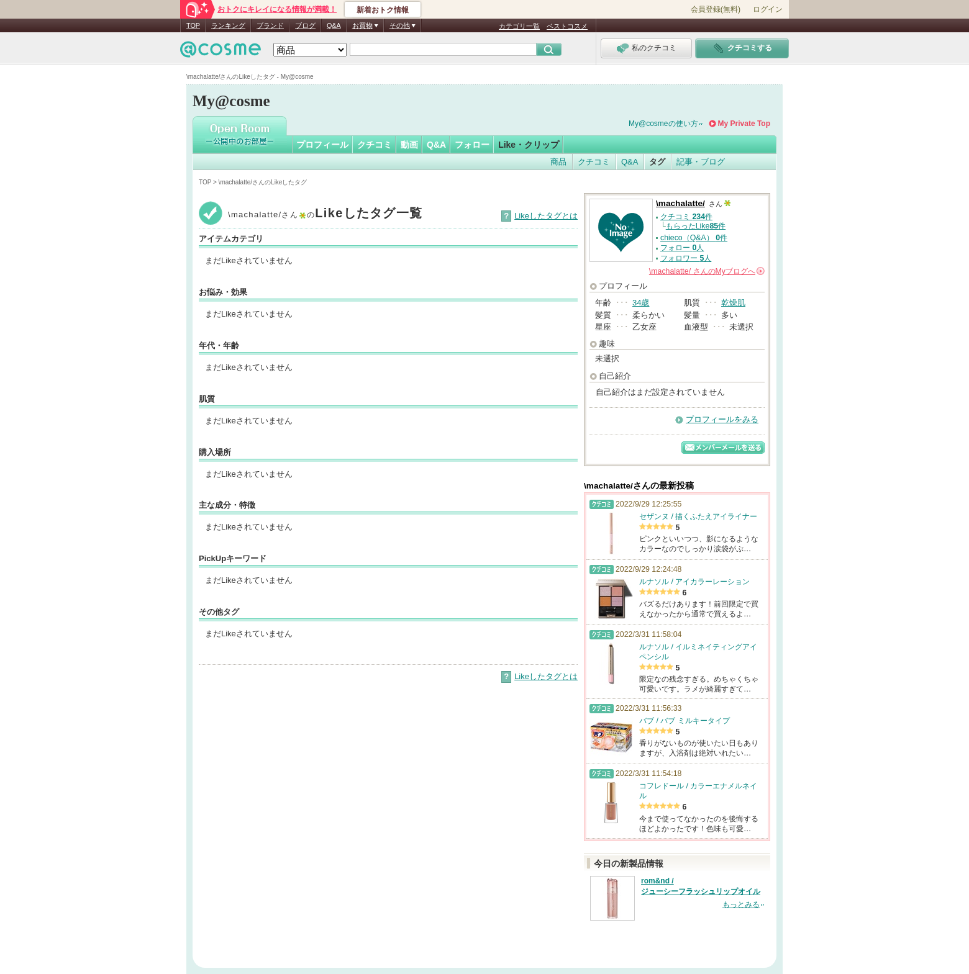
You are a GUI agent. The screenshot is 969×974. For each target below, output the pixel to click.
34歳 (640, 302)
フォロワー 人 (685, 258)
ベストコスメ (567, 26)
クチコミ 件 (686, 216)
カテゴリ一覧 (519, 26)
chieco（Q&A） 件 (693, 237)
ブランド (270, 25)
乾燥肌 (733, 302)
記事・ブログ (700, 161)
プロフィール (322, 145)
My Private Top (744, 123)
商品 (558, 161)
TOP (193, 25)
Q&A (334, 25)
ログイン (768, 9)
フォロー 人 (682, 247)
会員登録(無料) (715, 9)
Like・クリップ (528, 145)
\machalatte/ (680, 203)
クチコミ (374, 145)
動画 (409, 145)
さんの (707, 271)
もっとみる (741, 904)
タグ (657, 161)
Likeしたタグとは (546, 215)
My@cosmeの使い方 (663, 123)
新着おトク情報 (383, 10)
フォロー (472, 145)
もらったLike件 (696, 226)
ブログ (305, 25)
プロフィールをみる (722, 419)
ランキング (228, 25)
